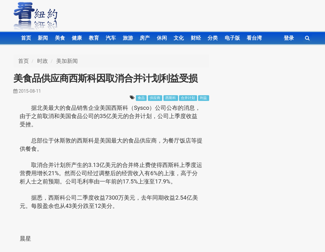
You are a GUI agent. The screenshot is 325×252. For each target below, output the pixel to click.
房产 (145, 38)
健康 (77, 38)
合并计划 (188, 98)
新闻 (43, 38)
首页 (26, 38)
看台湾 (254, 38)
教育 (94, 38)
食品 (141, 98)
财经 (196, 38)
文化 (179, 38)
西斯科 (170, 98)
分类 (213, 38)
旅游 (128, 38)
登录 (289, 38)
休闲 (162, 38)
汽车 (111, 38)
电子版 (232, 38)
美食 (60, 38)
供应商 (155, 98)
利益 (203, 98)
